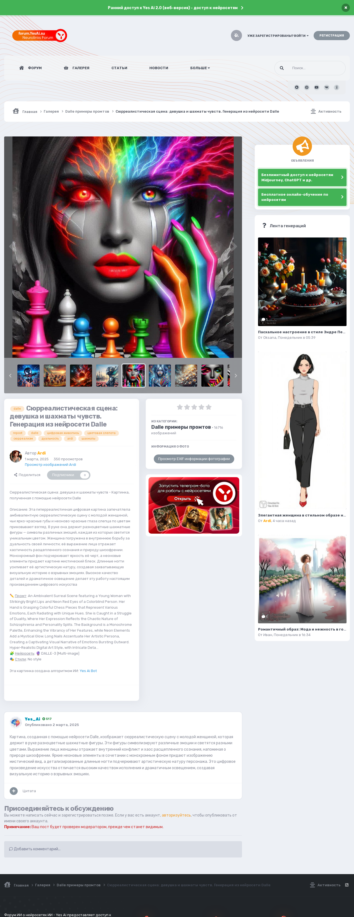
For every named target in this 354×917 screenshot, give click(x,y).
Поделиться (27, 475)
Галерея (80, 68)
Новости (158, 68)
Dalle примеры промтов (181, 427)
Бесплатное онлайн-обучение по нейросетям (294, 197)
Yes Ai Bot (88, 671)
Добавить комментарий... (35, 849)
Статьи (119, 68)
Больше (200, 68)
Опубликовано (52, 725)
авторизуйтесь (176, 815)
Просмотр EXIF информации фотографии (194, 459)
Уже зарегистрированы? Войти (278, 36)
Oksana (269, 337)
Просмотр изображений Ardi (50, 465)
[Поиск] (299, 68)
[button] (10, 376)
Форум (34, 68)
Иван (267, 635)
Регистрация (331, 35)
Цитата (29, 791)
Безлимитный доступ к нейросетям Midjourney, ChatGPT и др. (297, 177)
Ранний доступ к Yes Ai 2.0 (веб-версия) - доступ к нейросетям (173, 8)
